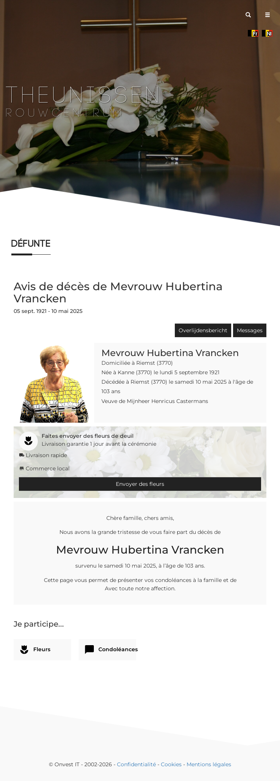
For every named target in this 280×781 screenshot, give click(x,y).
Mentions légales (209, 764)
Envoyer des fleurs (140, 484)
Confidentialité (136, 764)
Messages (250, 330)
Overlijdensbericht (203, 330)
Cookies (171, 764)
